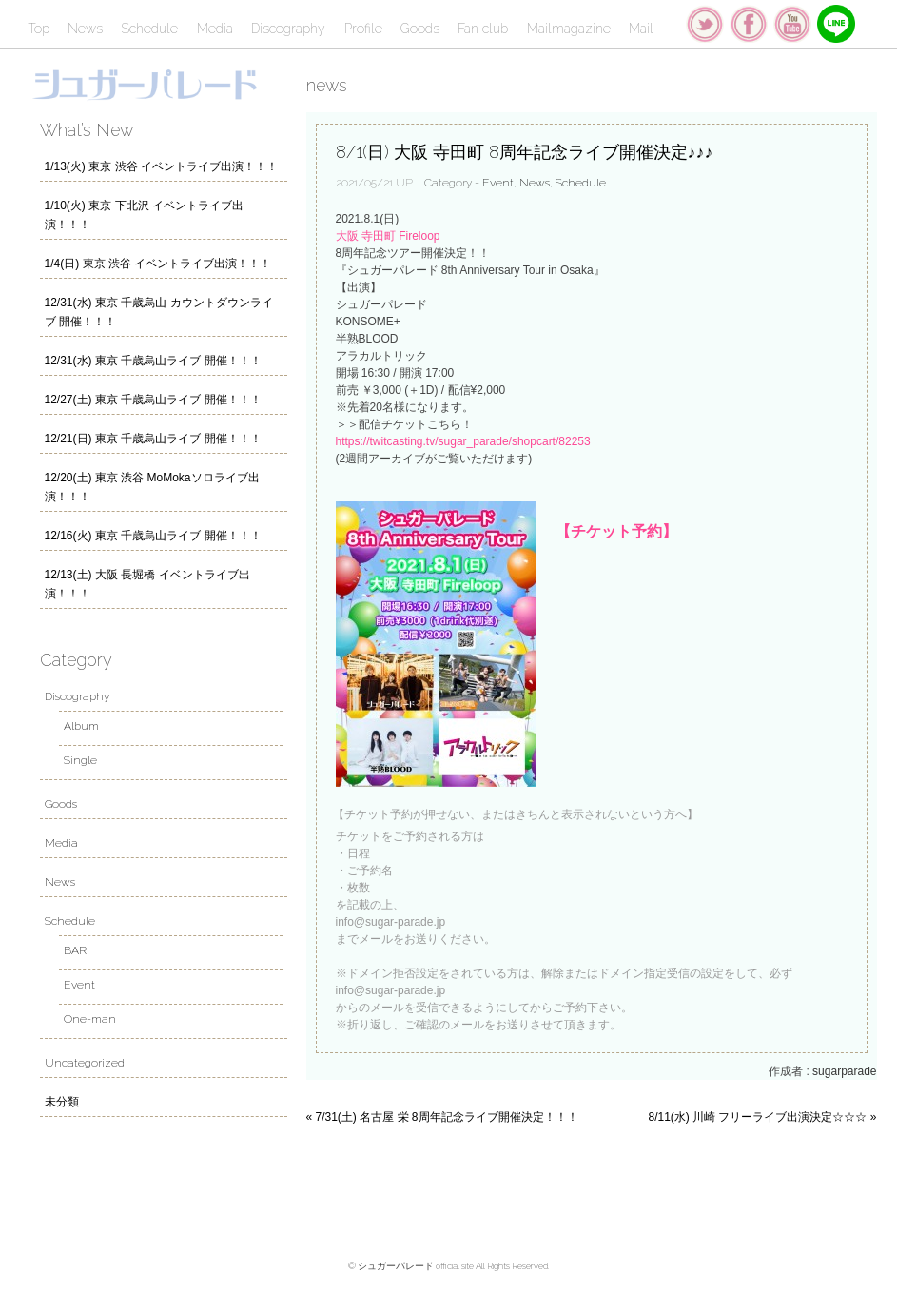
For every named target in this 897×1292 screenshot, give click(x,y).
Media (215, 28)
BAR (75, 950)
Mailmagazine (569, 28)
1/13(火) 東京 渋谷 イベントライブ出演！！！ (161, 166)
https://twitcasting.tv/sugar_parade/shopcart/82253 (463, 441)
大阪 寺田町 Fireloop (388, 236)
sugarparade (844, 1071)
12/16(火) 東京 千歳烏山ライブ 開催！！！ (153, 535)
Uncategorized (85, 1062)
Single (80, 760)
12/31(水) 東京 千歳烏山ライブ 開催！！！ (153, 360)
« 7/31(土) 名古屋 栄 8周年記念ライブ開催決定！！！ (442, 1117)
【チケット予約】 (616, 531)
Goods (419, 28)
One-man (90, 1019)
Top (38, 28)
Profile (363, 28)
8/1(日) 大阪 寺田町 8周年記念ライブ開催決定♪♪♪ (524, 152)
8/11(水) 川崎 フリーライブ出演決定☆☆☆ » (762, 1117)
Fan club (483, 28)
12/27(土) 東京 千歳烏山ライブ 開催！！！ (153, 399)
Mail (641, 28)
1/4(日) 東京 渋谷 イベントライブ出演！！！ (158, 263)
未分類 (62, 1101)
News (85, 28)
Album (81, 726)
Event (498, 182)
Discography (288, 28)
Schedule (149, 28)
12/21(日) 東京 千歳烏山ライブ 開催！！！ (153, 438)
